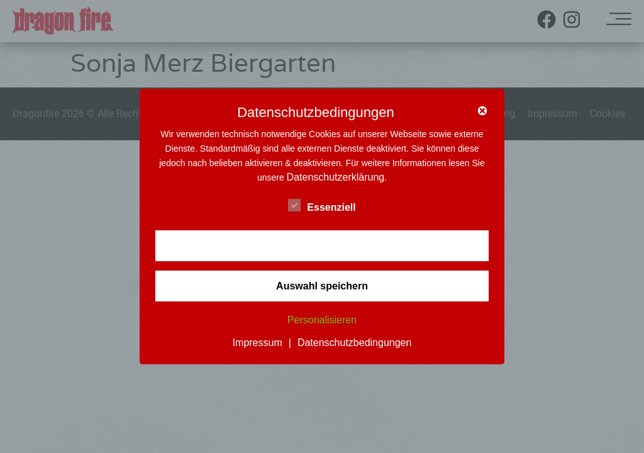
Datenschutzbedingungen (354, 342)
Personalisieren (322, 320)
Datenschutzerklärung (336, 177)
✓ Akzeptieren (322, 245)
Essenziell (321, 205)
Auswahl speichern (322, 286)
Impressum (257, 342)
